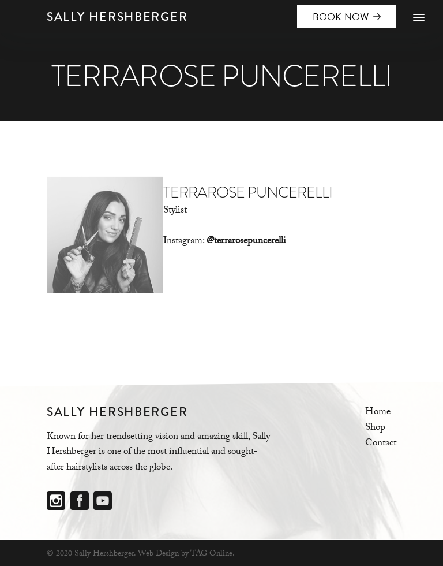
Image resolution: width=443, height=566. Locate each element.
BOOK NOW (341, 17)
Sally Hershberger (117, 16)
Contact (380, 443)
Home (378, 412)
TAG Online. (212, 554)
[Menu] (418, 18)
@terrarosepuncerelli (246, 241)
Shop (375, 428)
